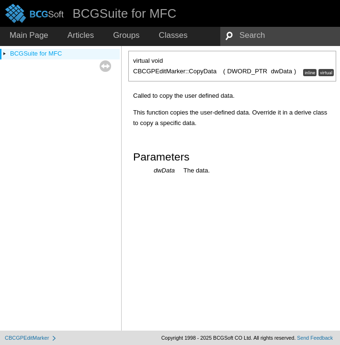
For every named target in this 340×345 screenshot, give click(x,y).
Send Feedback (315, 338)
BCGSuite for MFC (36, 53)
